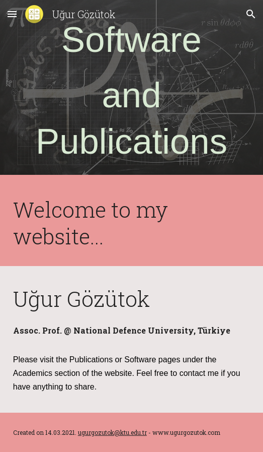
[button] (12, 14)
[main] (131, 90)
